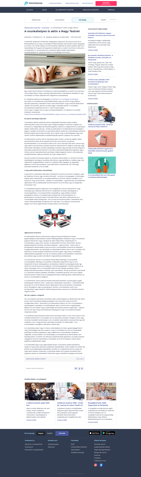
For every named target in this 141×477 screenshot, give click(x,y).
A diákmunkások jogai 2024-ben (38, 404)
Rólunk (62, 433)
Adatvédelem (75, 450)
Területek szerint (99, 444)
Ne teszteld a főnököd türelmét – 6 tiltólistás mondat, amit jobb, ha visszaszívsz (100, 58)
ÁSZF (73, 444)
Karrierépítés (59, 20)
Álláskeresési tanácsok (32, 28)
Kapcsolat (51, 447)
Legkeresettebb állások (102, 447)
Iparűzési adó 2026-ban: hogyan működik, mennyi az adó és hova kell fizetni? (101, 35)
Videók (103, 20)
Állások (29, 10)
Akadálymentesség (77, 452)
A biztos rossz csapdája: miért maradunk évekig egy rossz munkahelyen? (98, 82)
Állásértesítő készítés (65, 10)
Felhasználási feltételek (79, 447)
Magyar (40, 433)
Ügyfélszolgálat (53, 444)
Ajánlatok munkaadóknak (33, 444)
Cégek (44, 10)
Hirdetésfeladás (72, 3)
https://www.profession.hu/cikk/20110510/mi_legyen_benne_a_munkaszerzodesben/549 (55, 114)
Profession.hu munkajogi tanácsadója (65, 99)
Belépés (106, 3)
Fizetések (97, 458)
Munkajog (82, 20)
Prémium (111, 10)
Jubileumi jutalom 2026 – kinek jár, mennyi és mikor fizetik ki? (70, 404)
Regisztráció (87, 3)
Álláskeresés (36, 20)
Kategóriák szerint (100, 452)
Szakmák (97, 455)
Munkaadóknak (55, 3)
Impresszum (29, 447)
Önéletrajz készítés (91, 10)
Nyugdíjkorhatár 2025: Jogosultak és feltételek (98, 404)
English (50, 433)
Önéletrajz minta (100, 461)
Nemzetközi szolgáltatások (34, 450)
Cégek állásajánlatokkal (102, 450)
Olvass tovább (93, 50)
